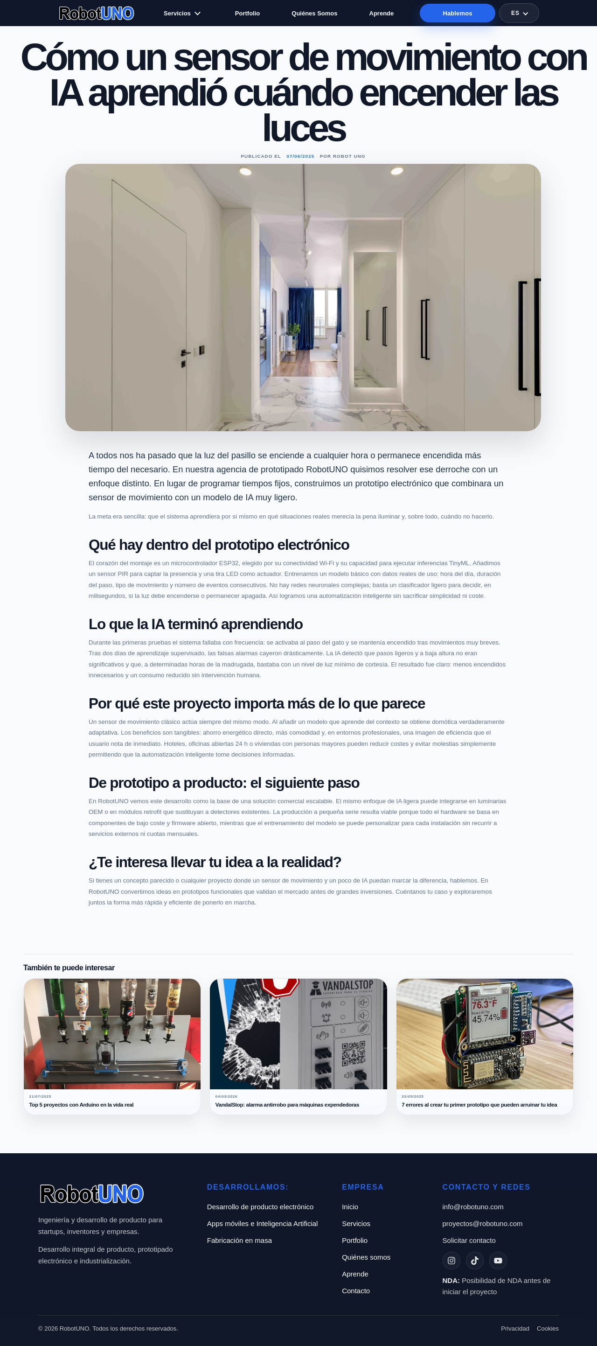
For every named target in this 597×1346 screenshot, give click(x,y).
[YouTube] (498, 1260)
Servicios (177, 13)
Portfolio (247, 13)
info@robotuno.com (473, 1207)
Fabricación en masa (239, 1240)
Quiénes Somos (314, 13)
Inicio (350, 1207)
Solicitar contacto (469, 1240)
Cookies (548, 1328)
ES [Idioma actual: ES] (515, 13)
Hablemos (457, 13)
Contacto (356, 1291)
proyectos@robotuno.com (483, 1223)
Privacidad (515, 1328)
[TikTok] (475, 1260)
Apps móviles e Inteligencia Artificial (262, 1223)
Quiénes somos (366, 1257)
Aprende (381, 13)
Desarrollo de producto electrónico (260, 1207)
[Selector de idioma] (519, 13)
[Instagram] (451, 1260)
